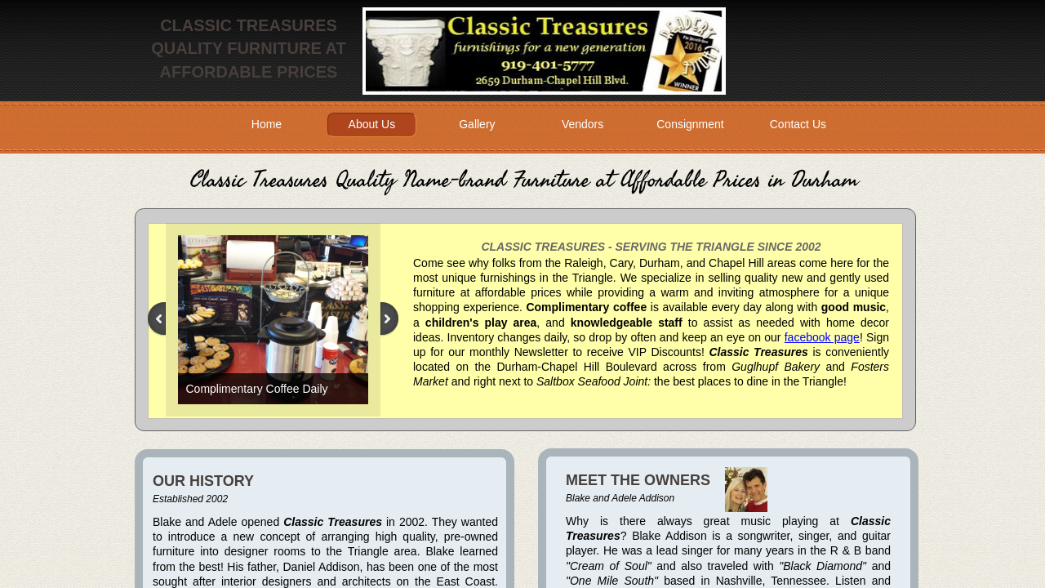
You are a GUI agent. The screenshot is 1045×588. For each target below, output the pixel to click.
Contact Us (798, 124)
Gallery (477, 124)
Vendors (582, 124)
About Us (372, 124)
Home (266, 124)
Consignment (690, 124)
